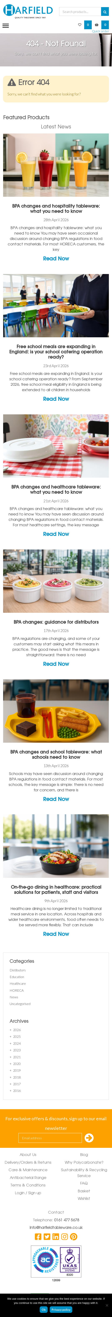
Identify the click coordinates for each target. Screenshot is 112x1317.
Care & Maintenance (28, 1170)
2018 (17, 1077)
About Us (28, 1155)
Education (17, 977)
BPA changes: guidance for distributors (56, 622)
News (14, 997)
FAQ (84, 1184)
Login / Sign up (28, 1193)
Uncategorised (20, 1004)
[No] (107, 1305)
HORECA (17, 990)
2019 (17, 1070)
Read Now (56, 259)
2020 (17, 1064)
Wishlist (84, 1199)
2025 (17, 1036)
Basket (84, 1191)
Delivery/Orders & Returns (28, 1163)
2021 (17, 1057)
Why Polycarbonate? (84, 1163)
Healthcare (18, 983)
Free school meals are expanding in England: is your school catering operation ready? (56, 352)
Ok (44, 1309)
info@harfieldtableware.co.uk (56, 1228)
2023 (17, 1050)
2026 (17, 1030)
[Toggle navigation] (4, 25)
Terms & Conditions (28, 1186)
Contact (56, 1213)
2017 (17, 1084)
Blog (84, 1155)
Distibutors (18, 970)
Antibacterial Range (28, 1178)
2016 (17, 1090)
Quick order (100, 31)
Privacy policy (61, 1309)
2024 (17, 1043)
